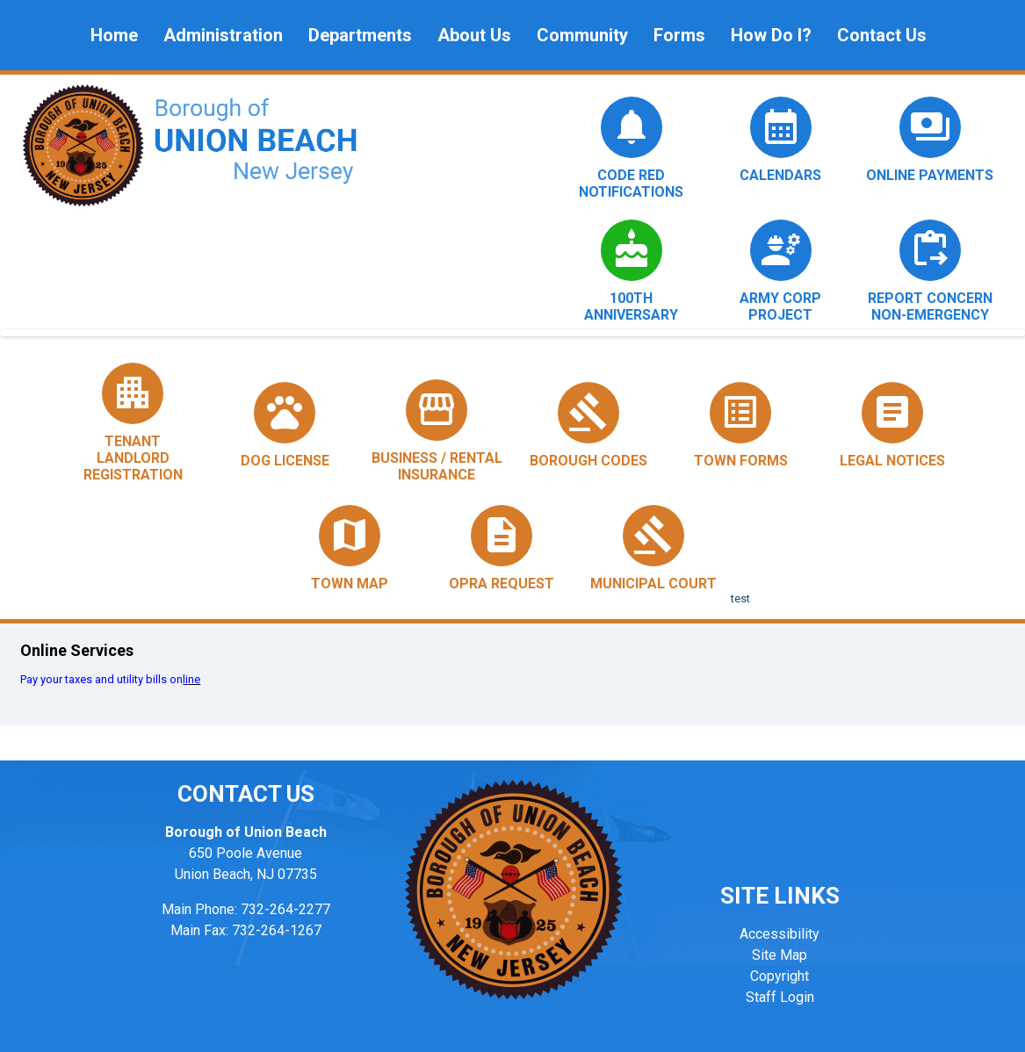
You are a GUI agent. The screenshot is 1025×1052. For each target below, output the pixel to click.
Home (114, 35)
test (740, 598)
